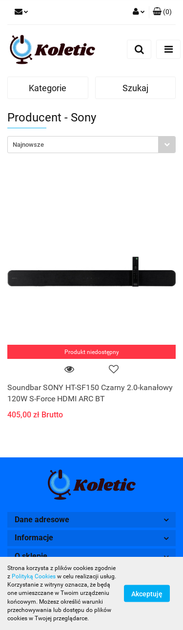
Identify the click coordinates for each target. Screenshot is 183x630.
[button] (162, 12)
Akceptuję (147, 594)
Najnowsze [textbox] (28, 144)
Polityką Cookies (34, 576)
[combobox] (91, 144)
